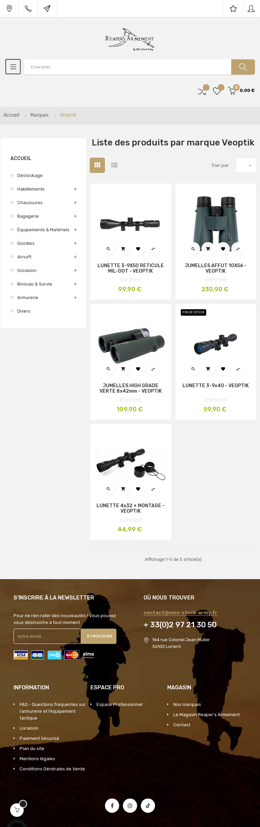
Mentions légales (37, 758)
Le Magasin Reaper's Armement (206, 714)
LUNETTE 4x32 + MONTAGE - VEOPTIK (130, 508)
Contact (181, 724)
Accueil (20, 158)
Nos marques (187, 704)
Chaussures (30, 202)
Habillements (31, 189)
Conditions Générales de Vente (52, 768)
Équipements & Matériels (43, 229)
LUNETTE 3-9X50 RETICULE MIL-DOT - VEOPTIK (131, 268)
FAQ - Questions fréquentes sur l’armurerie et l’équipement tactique (53, 711)
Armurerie (27, 297)
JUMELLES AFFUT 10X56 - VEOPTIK (215, 268)
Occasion (27, 270)
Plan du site (32, 748)
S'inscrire (100, 636)
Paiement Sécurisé (39, 738)
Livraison (29, 728)
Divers (23, 311)
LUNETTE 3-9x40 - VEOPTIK (215, 386)
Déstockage (30, 175)
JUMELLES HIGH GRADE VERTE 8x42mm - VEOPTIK (131, 388)
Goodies (26, 243)
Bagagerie (28, 216)
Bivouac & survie (34, 284)
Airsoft (24, 256)
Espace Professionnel (119, 704)
